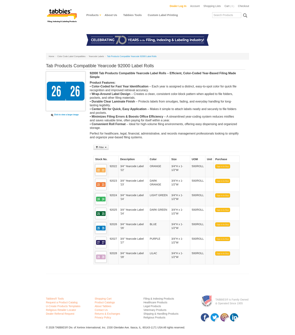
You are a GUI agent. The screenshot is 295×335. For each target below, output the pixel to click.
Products (92, 15)
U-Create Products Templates (63, 306)
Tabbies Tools (132, 15)
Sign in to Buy (223, 166)
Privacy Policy (103, 317)
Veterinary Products (154, 309)
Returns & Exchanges (107, 313)
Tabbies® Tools (55, 298)
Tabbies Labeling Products (62, 18)
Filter (101, 147)
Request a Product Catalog (62, 302)
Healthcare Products (155, 302)
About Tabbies (103, 306)
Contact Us (101, 309)
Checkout (243, 6)
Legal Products (152, 306)
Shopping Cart (103, 298)
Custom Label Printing (163, 15)
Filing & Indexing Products (158, 298)
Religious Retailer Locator (61, 309)
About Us (111, 15)
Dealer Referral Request (60, 313)
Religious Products (154, 317)
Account (195, 6)
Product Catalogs (105, 302)
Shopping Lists (212, 6)
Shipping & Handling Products (160, 313)
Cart (229, 6)
